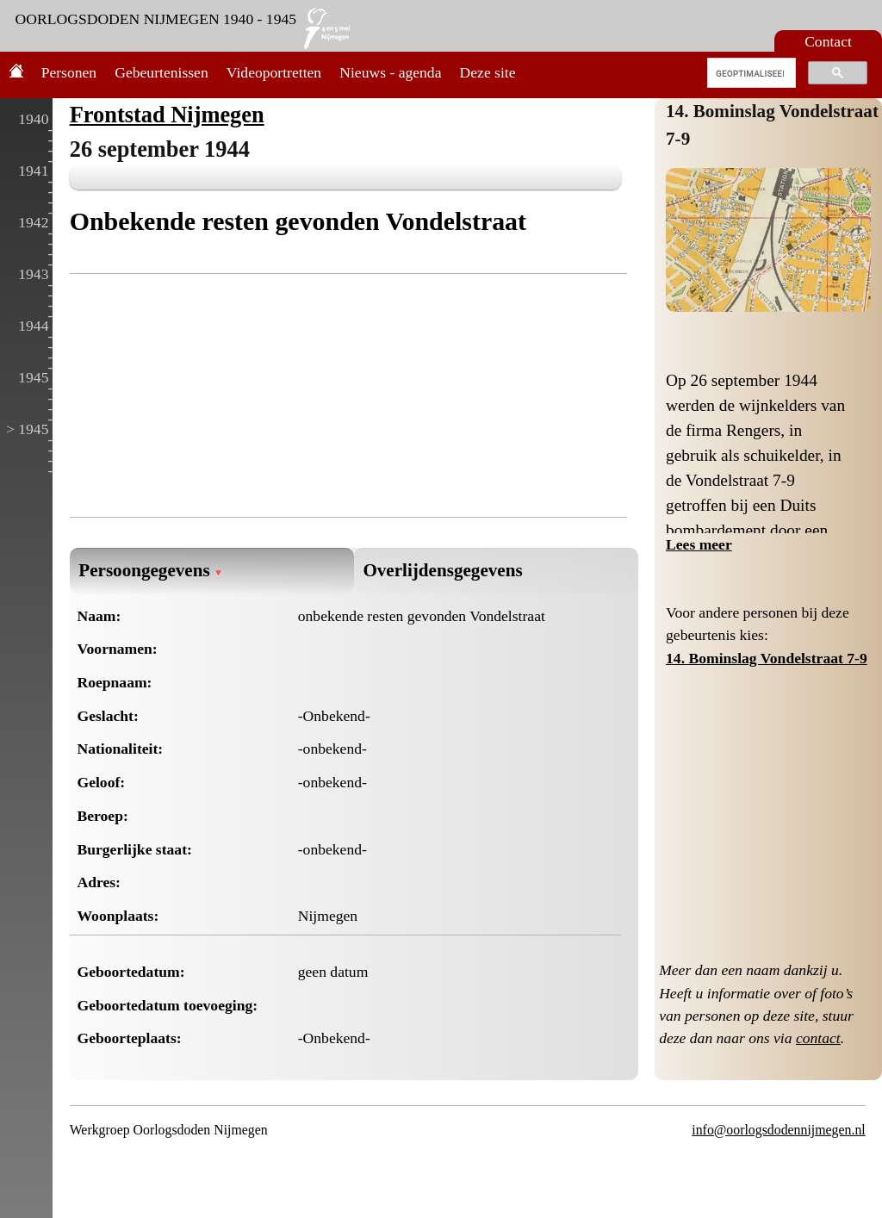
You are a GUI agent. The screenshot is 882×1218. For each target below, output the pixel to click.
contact (818, 1038)
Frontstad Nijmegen (167, 114)
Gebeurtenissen (161, 72)
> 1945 (27, 429)
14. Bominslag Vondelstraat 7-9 (766, 658)
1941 (33, 170)
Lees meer (699, 544)
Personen (69, 72)
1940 (33, 118)
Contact (828, 41)
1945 (33, 377)
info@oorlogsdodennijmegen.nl (778, 1129)
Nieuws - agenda (390, 72)
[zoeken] (750, 73)
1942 (33, 222)
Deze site (488, 72)
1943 (33, 274)
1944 (33, 325)
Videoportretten (274, 72)
